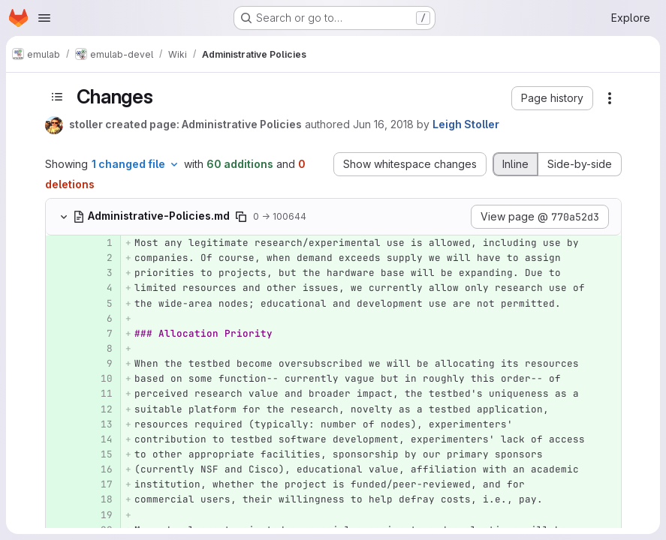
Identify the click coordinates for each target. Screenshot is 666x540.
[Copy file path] (241, 217)
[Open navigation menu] (44, 18)
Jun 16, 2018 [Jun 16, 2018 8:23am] (383, 124)
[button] (552, 98)
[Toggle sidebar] (57, 97)
